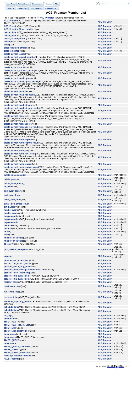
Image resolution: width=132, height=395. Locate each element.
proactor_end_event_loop (16, 275)
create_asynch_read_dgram (17, 81)
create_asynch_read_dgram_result (21, 84)
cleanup (8, 43)
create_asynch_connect (15, 70)
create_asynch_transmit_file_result (21, 129)
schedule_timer (11, 325)
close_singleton (12, 53)
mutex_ (7, 242)
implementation (11, 224)
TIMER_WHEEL (11, 372)
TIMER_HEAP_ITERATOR (16, 345)
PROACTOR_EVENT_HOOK (17, 278)
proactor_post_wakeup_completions (22, 284)
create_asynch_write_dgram (18, 142)
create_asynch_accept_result (18, 59)
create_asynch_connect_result (19, 73)
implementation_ (12, 231)
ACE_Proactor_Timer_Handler (19, 30)
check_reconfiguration (15, 40)
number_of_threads (13, 249)
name (6, 246)
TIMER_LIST (10, 348)
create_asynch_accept (15, 56)
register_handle (11, 297)
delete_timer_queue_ (14, 188)
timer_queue (10, 355)
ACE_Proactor (47, 18)
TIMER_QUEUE (11, 361)
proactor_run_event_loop (16, 291)
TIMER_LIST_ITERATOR (16, 352)
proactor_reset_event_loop (17, 287)
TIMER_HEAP (10, 341)
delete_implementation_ (16, 178)
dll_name (8, 191)
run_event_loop (11, 308)
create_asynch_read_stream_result (21, 111)
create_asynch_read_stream (18, 107)
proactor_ (8, 270)
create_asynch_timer (14, 118)
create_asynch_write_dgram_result (21, 145)
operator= (9, 255)
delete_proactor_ (12, 183)
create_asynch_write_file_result (19, 156)
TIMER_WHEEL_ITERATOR (17, 375)
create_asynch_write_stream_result (21, 170)
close (6, 47)
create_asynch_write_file (16, 153)
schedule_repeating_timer (17, 319)
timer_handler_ (11, 337)
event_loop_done (12, 207)
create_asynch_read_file (16, 94)
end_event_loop (12, 196)
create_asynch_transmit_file (18, 126)
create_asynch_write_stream (18, 166)
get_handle (9, 215)
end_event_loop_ (12, 202)
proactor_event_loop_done (17, 281)
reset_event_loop (12, 302)
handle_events (11, 218)
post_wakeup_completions (17, 262)
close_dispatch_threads (16, 50)
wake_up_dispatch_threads (17, 379)
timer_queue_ (10, 365)
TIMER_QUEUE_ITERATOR (17, 368)
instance (8, 235)
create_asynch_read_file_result (19, 97)
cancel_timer (10, 33)
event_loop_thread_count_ (17, 212)
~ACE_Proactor (11, 382)
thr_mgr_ (8, 334)
